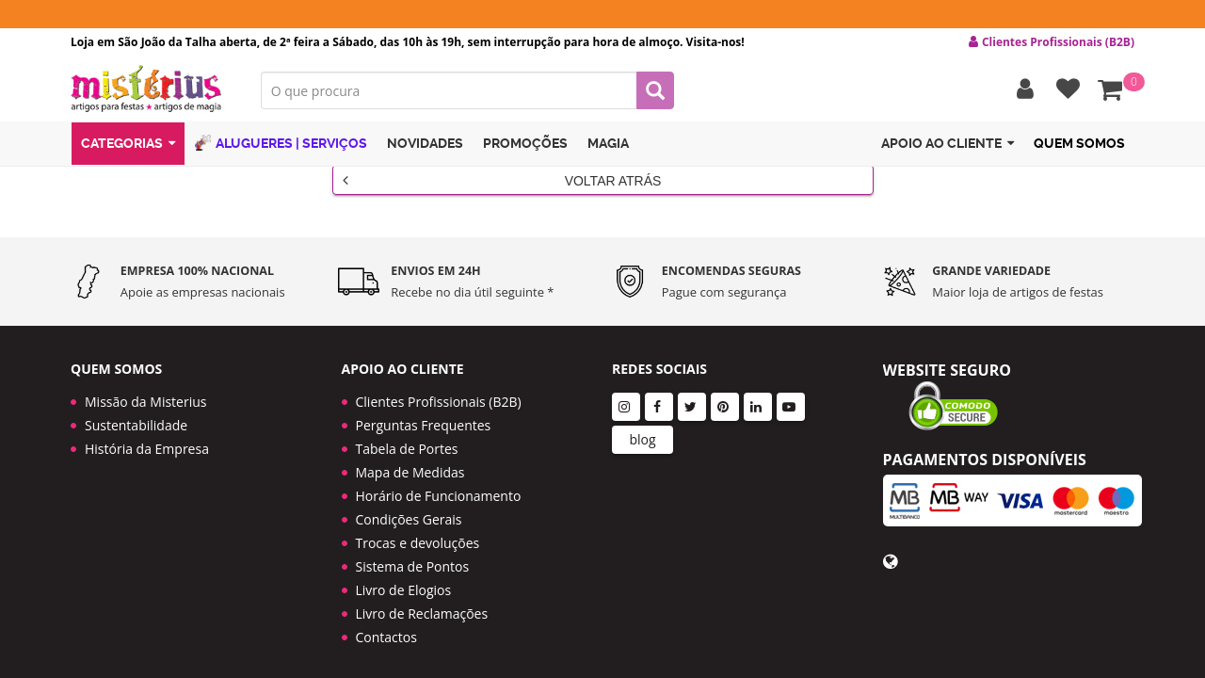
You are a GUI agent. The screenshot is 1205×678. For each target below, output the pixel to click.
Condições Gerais (409, 505)
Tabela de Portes (407, 435)
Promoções (525, 144)
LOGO (152, 89)
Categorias (128, 144)
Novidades (425, 144)
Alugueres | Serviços (281, 144)
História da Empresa (147, 435)
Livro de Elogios (404, 576)
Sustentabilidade (136, 411)
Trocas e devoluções (418, 529)
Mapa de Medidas (410, 458)
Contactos (386, 623)
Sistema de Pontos (413, 552)
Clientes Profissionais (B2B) (439, 387)
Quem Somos (1079, 144)
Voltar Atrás (502, 180)
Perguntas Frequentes (423, 411)
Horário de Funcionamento (439, 482)
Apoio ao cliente (947, 144)
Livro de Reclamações (422, 599)
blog (642, 425)
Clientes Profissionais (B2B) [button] (1051, 42)
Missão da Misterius (145, 387)
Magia (608, 144)
